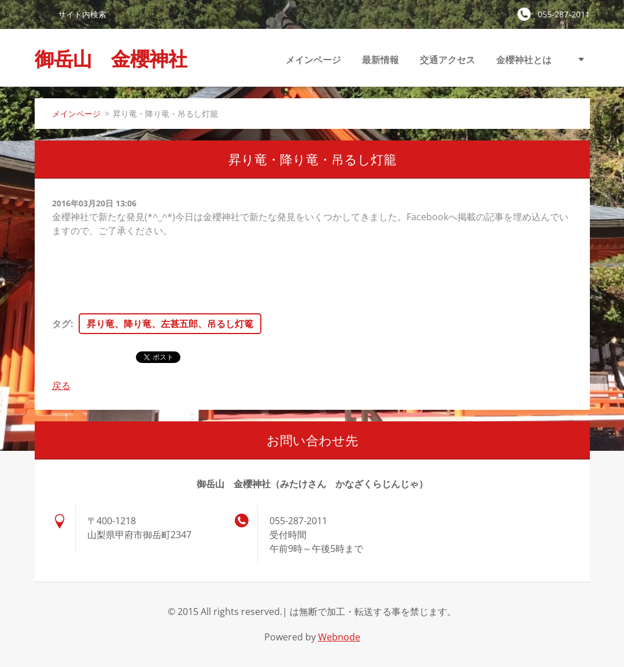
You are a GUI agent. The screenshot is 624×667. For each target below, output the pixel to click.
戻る (61, 385)
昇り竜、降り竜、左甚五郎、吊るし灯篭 (170, 323)
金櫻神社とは (524, 59)
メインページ (313, 59)
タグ (61, 323)
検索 (42, 13)
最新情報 (380, 59)
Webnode (339, 637)
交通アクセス (447, 59)
